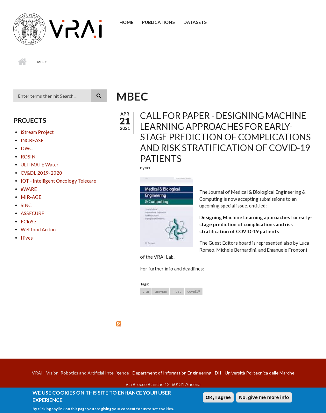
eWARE (29, 189)
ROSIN (28, 156)
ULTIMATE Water (40, 164)
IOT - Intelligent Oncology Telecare (58, 181)
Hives (27, 238)
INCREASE (32, 140)
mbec (177, 291)
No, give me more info (264, 399)
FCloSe (28, 221)
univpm (161, 291)
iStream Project (37, 132)
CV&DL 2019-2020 (41, 173)
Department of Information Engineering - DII (176, 372)
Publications (158, 22)
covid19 (193, 291)
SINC (26, 205)
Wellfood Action (38, 229)
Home (126, 22)
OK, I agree (218, 399)
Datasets (195, 22)
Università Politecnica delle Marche (259, 372)
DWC (26, 148)
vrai (146, 291)
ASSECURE (32, 213)
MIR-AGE (31, 197)
